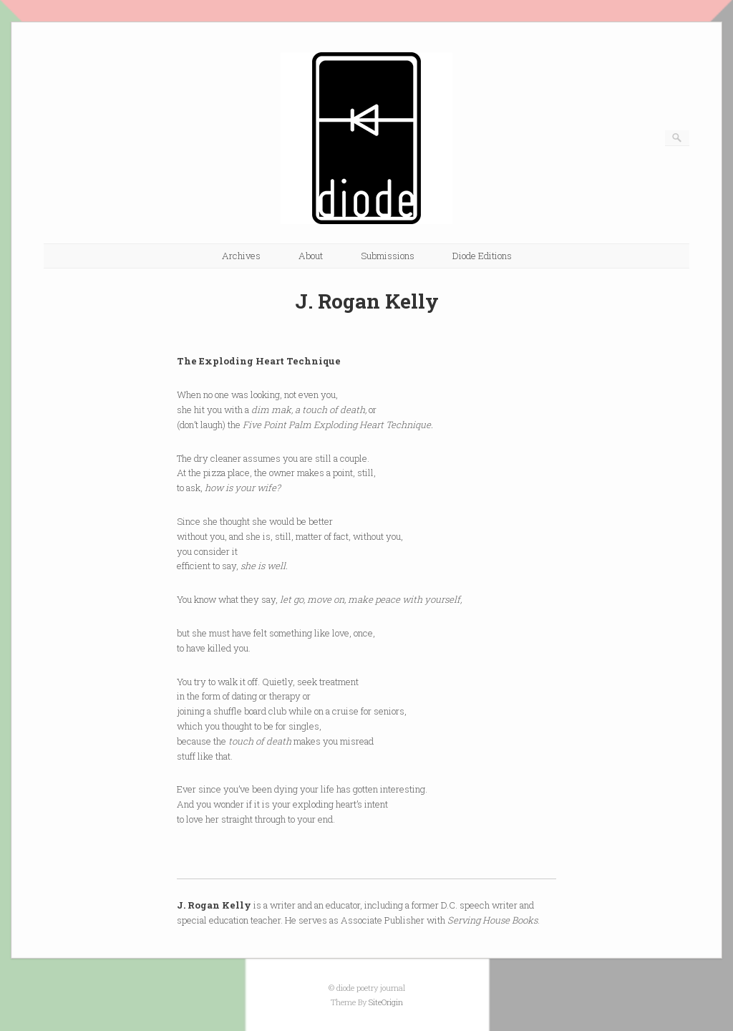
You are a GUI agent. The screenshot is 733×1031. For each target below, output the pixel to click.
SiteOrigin (386, 1002)
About (310, 255)
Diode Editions (482, 255)
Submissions (387, 255)
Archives (241, 255)
